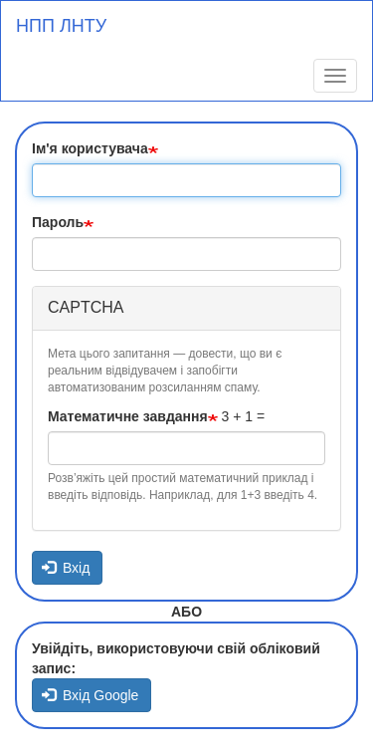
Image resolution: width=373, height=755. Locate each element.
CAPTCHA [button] (85, 307)
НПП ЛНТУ (61, 26)
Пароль (58, 222)
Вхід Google (90, 695)
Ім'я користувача (90, 148)
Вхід (66, 568)
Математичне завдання (128, 416)
